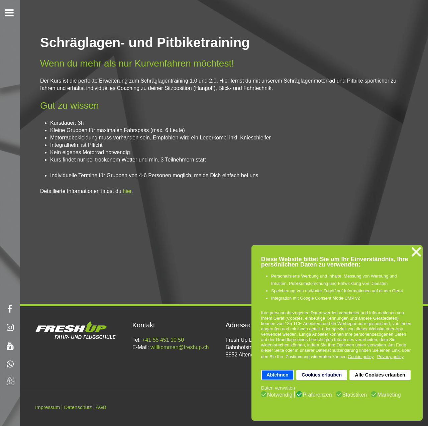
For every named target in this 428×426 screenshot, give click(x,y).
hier (127, 191)
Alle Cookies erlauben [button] (380, 375)
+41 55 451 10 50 (163, 340)
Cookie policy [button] (360, 356)
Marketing (389, 395)
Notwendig (280, 395)
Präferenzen (317, 395)
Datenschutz (78, 407)
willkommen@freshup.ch (179, 347)
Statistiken (354, 395)
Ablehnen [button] (277, 375)
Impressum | (49, 407)
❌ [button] (416, 252)
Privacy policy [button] (390, 356)
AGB (101, 407)
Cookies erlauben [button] (322, 375)
